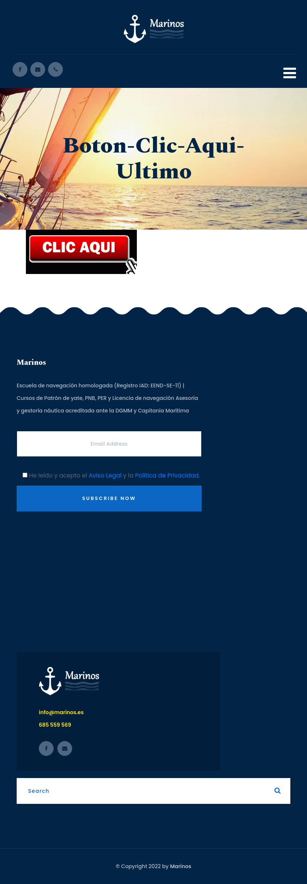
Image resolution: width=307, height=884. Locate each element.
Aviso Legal (105, 475)
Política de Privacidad (167, 475)
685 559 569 (55, 725)
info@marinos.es (61, 712)
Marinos (180, 866)
